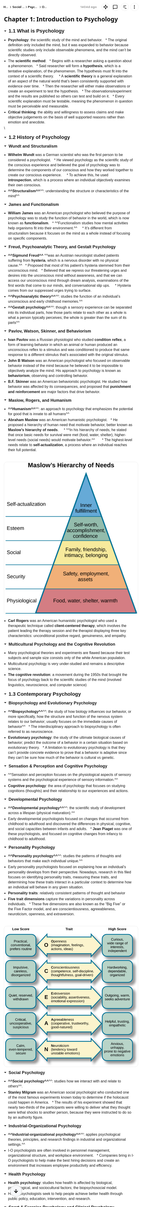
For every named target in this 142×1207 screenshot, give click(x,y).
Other (46, 7)
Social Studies (22, 7)
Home (8, 7)
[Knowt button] (106, 7)
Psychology (37, 7)
